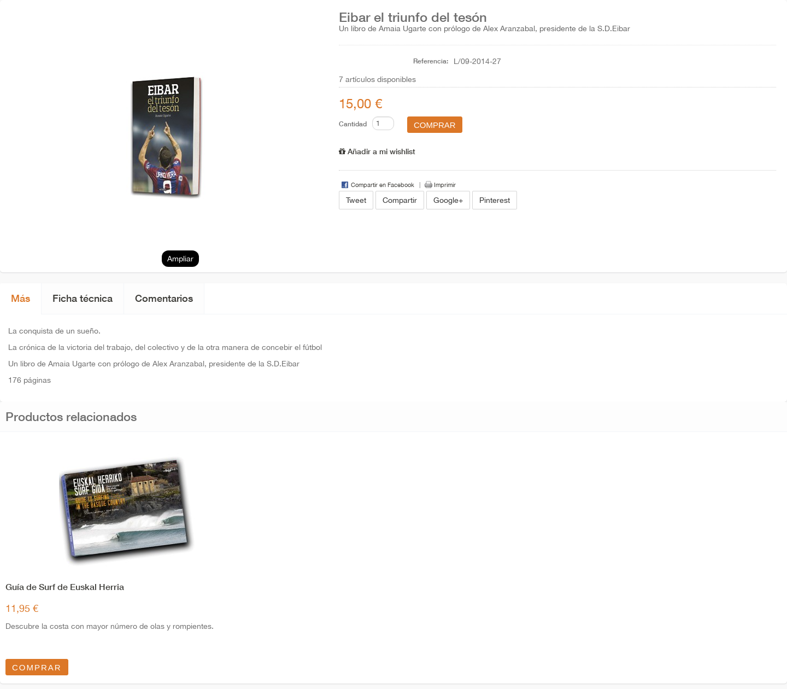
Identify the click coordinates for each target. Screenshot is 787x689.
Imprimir (445, 185)
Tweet (356, 200)
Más (20, 298)
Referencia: (430, 61)
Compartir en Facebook (382, 185)
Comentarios (164, 298)
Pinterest (494, 200)
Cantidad (353, 124)
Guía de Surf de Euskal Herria (64, 586)
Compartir (400, 200)
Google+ (448, 200)
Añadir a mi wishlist (377, 151)
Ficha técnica (82, 298)
